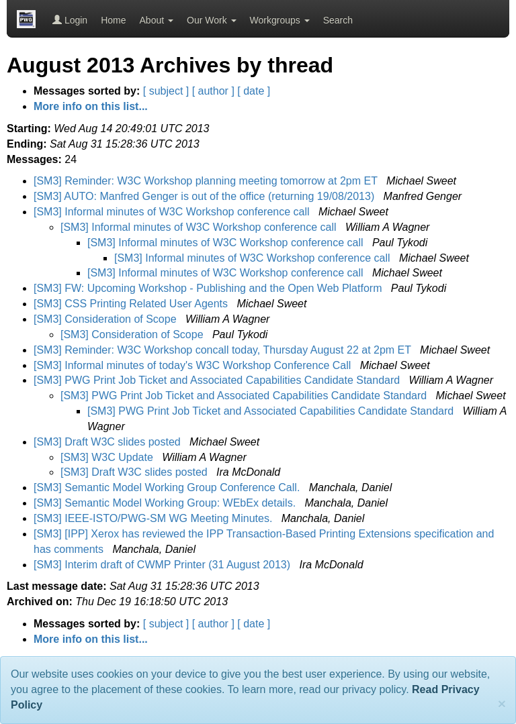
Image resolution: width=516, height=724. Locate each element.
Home (113, 20)
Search (338, 20)
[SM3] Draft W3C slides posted (108, 442)
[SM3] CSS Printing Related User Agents (132, 303)
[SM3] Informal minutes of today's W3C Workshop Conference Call (194, 365)
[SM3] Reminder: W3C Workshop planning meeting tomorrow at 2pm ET (207, 181)
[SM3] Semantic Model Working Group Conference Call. (168, 487)
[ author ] (213, 91)
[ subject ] (166, 91)
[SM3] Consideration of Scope (106, 319)
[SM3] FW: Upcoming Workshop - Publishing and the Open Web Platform (209, 288)
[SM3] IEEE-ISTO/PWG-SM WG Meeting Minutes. (154, 518)
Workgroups (280, 20)
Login (69, 20)
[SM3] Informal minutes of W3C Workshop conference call (173, 211)
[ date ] (253, 91)
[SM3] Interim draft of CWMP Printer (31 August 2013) (164, 564)
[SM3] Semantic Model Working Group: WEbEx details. (166, 503)
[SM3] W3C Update (108, 457)
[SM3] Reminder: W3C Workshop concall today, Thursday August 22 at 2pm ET (224, 350)
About (156, 20)
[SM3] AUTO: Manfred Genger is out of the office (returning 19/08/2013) (206, 196)
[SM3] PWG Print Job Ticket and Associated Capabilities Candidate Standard (218, 380)
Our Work (211, 20)
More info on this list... (91, 106)
